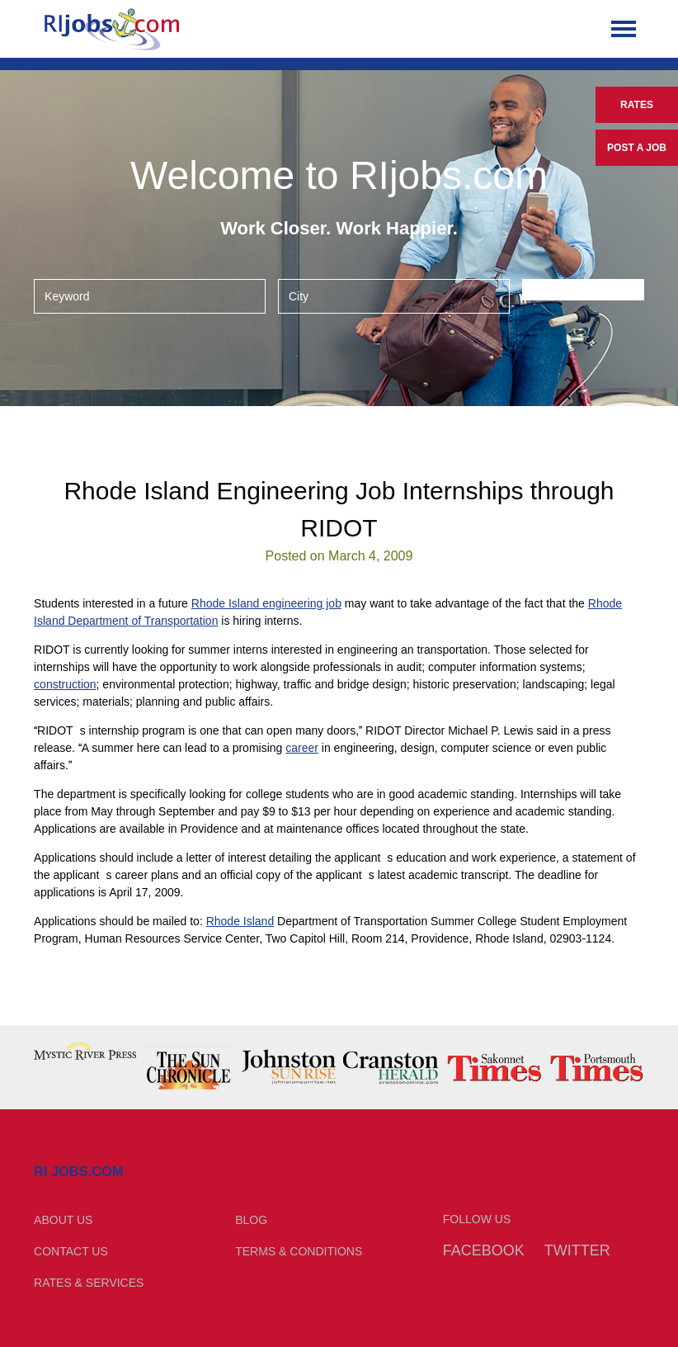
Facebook (484, 1250)
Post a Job (636, 148)
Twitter (577, 1250)
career (301, 747)
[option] (85, 1051)
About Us (63, 1219)
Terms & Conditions (298, 1251)
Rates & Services (89, 1282)
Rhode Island (240, 921)
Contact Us (71, 1251)
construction (65, 684)
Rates (636, 105)
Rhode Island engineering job (266, 603)
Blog (251, 1219)
